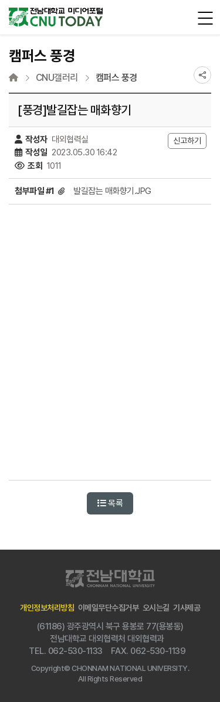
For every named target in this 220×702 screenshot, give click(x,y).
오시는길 (156, 607)
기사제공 (186, 607)
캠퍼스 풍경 (116, 78)
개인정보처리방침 (47, 607)
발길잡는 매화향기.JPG (112, 191)
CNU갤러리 (57, 78)
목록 (110, 503)
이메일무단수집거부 (108, 607)
